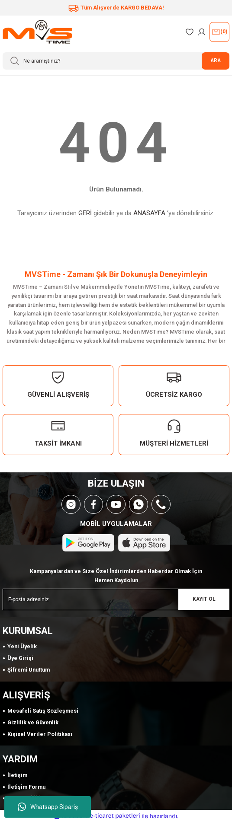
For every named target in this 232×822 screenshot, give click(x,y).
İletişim (17, 775)
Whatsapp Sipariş (48, 807)
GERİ (85, 213)
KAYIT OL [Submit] (204, 599)
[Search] (116, 61)
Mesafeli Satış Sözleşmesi (42, 710)
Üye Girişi (20, 658)
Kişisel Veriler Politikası (39, 734)
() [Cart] (219, 32)
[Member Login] (201, 32)
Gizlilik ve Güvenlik (32, 722)
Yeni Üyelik (22, 646)
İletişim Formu (26, 787)
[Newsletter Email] (116, 599)
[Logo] (37, 32)
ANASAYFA (149, 213)
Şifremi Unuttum (28, 669)
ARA (215, 60)
